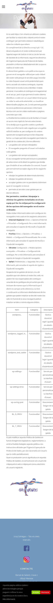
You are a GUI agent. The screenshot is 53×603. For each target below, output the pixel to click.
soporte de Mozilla (36, 241)
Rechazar (45, 592)
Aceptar (36, 592)
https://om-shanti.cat (23, 34)
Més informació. (9, 599)
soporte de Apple (35, 265)
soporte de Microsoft (27, 227)
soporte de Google (13, 258)
